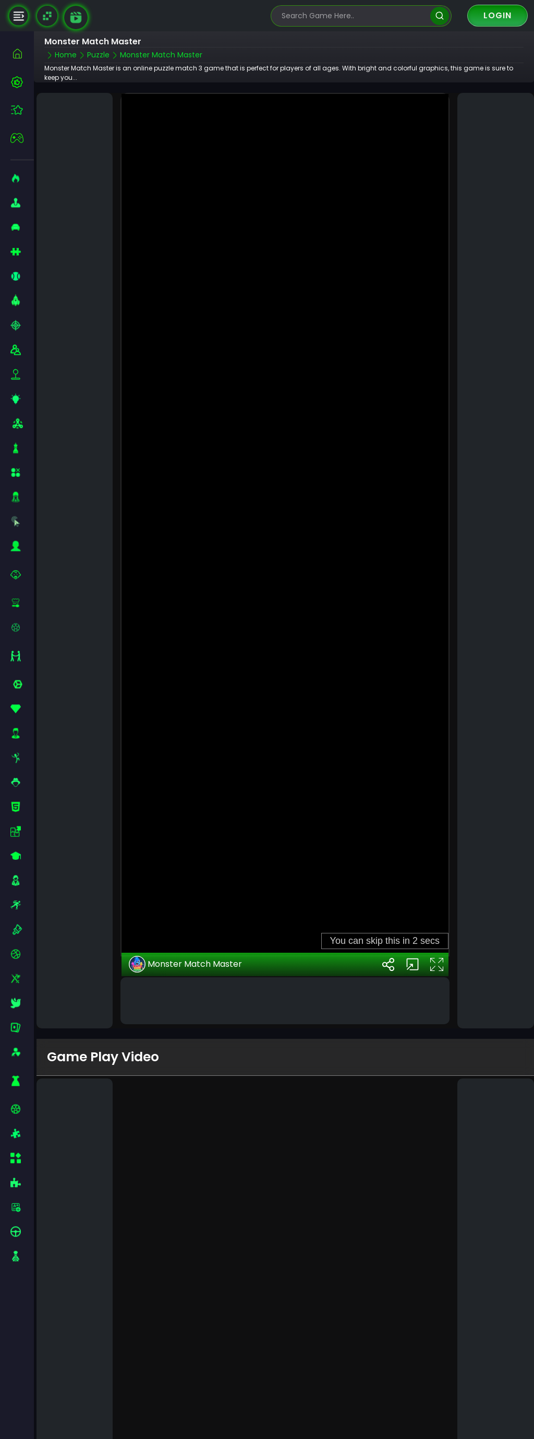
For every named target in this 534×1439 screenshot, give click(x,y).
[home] (22, 53)
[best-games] (22, 82)
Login (497, 15)
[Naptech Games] (47, 16)
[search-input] (353, 16)
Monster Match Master (185, 962)
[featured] (22, 110)
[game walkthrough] (76, 17)
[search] (439, 16)
